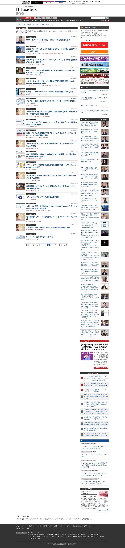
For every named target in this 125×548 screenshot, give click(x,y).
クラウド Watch (82, 534)
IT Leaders (26, 9)
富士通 (37, 190)
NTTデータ (33, 239)
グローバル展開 (40, 25)
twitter (17, 13)
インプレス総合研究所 (71, 534)
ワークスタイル (54, 21)
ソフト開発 (85, 1)
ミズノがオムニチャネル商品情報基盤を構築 (42, 197)
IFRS (27, 239)
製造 (49, 116)
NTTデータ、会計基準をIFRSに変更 (39, 237)
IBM (43, 64)
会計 (38, 239)
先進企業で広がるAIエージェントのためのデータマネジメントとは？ (90, 200)
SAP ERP (34, 230)
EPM (36, 148)
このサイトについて (21, 526)
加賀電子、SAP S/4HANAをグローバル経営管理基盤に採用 (48, 227)
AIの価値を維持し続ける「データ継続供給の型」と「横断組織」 (90, 131)
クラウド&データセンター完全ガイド (38, 534)
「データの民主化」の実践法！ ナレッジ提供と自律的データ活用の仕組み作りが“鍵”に (90, 138)
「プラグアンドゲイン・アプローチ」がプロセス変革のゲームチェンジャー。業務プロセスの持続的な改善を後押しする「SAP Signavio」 (90, 314)
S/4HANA (37, 180)
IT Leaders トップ (20, 25)
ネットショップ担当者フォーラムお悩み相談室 (59, 536)
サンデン (28, 180)
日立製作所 (29, 137)
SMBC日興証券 (30, 159)
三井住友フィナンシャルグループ (35, 53)
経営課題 (28, 18)
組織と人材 (65, 21)
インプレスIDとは (87, 40)
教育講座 (84, 3)
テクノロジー (40, 18)
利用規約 (30, 526)
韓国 (33, 190)
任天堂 (28, 94)
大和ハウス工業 (30, 210)
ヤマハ (28, 169)
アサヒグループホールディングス (35, 116)
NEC (31, 105)
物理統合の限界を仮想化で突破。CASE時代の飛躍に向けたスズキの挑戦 (89, 184)
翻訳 (40, 159)
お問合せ (18, 529)
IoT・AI (91, 1)
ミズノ (28, 199)
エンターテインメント (40, 94)
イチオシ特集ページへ (101, 367)
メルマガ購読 (37, 526)
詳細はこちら (102, 510)
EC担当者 (78, 1)
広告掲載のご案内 (47, 526)
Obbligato (35, 105)
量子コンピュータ (36, 64)
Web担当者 (72, 1)
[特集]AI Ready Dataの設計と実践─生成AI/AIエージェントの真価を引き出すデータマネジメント (94, 347)
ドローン (78, 3)
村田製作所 (29, 221)
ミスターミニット (57, 85)
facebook (19, 13)
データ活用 (44, 21)
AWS (32, 94)
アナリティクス (42, 42)
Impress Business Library (88, 35)
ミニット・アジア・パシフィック (35, 85)
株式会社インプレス (33, 532)
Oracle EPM (48, 85)
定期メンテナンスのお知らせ (89, 105)
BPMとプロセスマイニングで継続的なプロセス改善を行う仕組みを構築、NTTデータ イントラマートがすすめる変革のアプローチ (90, 324)
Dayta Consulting (43, 137)
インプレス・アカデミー (34, 538)
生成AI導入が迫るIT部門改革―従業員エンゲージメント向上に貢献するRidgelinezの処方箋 (90, 264)
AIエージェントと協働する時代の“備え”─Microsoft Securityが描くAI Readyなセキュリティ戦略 (90, 278)
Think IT (51, 534)
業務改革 (28, 21)
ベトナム (35, 137)
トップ (19, 19)
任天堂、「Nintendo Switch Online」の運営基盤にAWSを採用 (49, 92)
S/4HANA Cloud (38, 75)
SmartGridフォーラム (93, 534)
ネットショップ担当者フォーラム (37, 536)
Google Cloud (33, 42)
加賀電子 (28, 230)
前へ (27, 245)
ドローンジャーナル (99, 536)
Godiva (28, 148)
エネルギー (72, 3)
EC (35, 199)
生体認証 (28, 190)
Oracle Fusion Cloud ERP (56, 53)
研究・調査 (97, 1)
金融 (36, 159)
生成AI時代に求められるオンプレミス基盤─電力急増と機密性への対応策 (90, 271)
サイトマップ (92, 526)
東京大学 (28, 64)
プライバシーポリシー (66, 526)
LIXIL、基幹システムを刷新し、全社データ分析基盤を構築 (48, 40)
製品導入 (61, 2)
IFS (33, 127)
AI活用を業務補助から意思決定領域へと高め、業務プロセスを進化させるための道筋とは (90, 123)
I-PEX (27, 75)
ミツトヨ (28, 127)
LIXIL (27, 42)
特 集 (51, 18)
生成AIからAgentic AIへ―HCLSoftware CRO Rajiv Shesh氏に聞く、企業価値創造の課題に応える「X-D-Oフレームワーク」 (89, 288)
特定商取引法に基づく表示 (80, 526)
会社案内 (56, 526)
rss (22, 13)
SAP (31, 75)
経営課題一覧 (30, 25)
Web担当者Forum (59, 534)
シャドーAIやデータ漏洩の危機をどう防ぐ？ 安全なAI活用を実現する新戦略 (90, 154)
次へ (65, 245)
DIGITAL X (90, 536)
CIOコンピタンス (76, 21)
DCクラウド (49, 2)
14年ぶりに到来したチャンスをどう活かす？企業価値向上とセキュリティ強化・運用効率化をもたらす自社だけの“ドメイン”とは (90, 256)
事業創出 (35, 21)
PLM (27, 105)
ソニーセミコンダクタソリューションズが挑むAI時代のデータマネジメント (90, 168)
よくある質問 (25, 529)
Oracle (46, 53)
